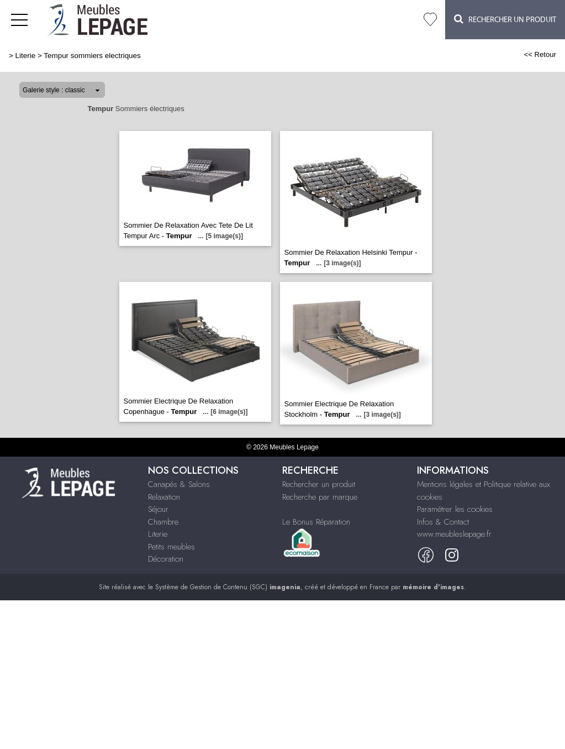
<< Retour (540, 54)
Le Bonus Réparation (316, 522)
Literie (25, 55)
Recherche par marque (319, 497)
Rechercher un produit (318, 484)
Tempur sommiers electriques (92, 55)
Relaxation (164, 497)
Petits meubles (171, 547)
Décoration (165, 559)
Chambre (163, 522)
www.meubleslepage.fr (454, 534)
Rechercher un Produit (505, 19)
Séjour (158, 509)
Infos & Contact (443, 522)
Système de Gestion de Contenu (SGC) (227, 587)
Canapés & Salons (179, 484)
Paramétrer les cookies (455, 509)
